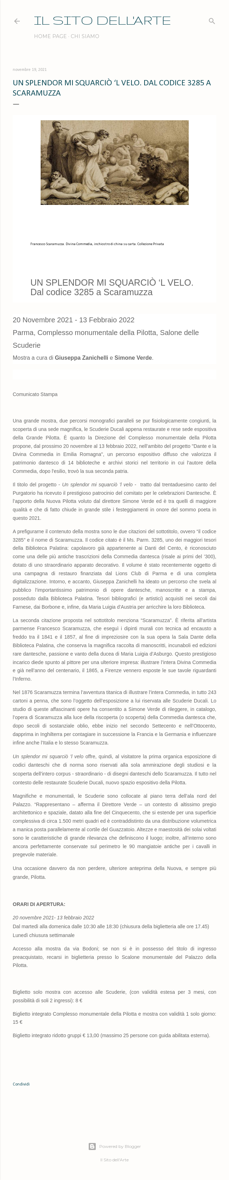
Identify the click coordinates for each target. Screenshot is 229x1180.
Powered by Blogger (114, 1146)
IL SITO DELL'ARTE (102, 20)
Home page (50, 36)
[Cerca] (212, 19)
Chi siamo (85, 36)
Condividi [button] (21, 1084)
